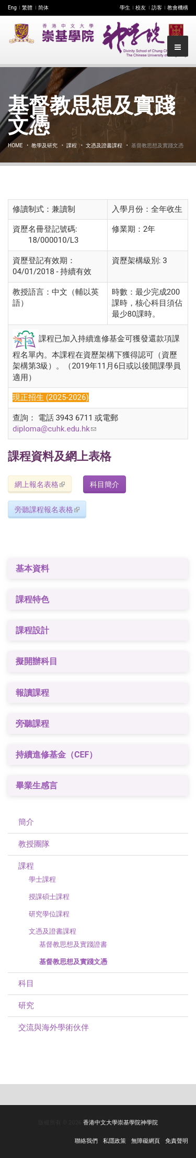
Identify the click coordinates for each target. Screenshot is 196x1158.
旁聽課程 (32, 724)
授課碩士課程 (49, 897)
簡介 (26, 822)
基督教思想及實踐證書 (73, 944)
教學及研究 (44, 145)
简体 (43, 7)
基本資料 (32, 568)
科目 (26, 983)
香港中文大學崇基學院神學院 (120, 1122)
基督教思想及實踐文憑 (73, 962)
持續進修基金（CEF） (56, 755)
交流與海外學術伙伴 (53, 1027)
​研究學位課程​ (49, 914)
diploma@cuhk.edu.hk (54, 429)
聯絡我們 (86, 1141)
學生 (125, 7)
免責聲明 (176, 1141)
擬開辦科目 (36, 661)
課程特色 (32, 599)
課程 (71, 145)
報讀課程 (32, 693)
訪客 (157, 7)
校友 (140, 7)
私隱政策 (114, 1141)
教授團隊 (34, 844)
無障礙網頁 (145, 1141)
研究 (26, 1005)
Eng (12, 7)
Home (15, 145)
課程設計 (32, 630)
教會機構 (177, 7)
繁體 (27, 7)
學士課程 (42, 879)
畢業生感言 (36, 786)
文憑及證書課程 (104, 145)
